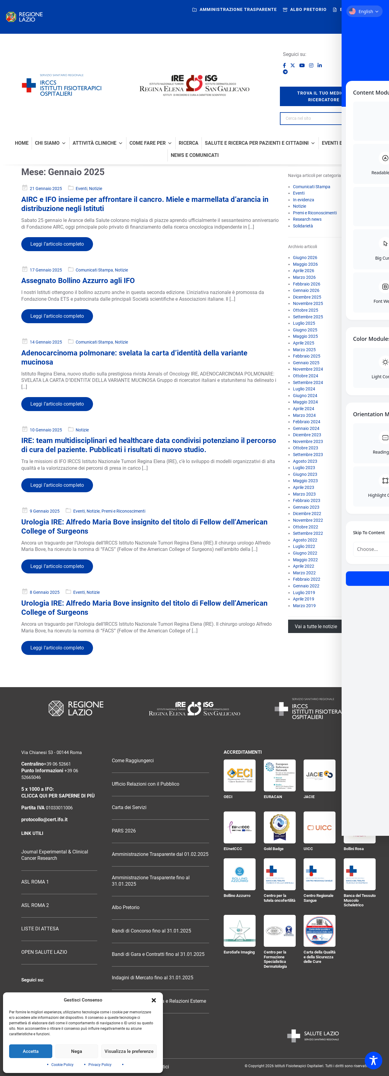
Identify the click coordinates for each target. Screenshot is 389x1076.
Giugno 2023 (305, 474)
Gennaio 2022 (306, 585)
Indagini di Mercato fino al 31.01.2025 (152, 978)
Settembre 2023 (308, 454)
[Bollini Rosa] (360, 827)
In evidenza (303, 199)
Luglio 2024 (304, 388)
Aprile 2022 (303, 566)
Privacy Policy (100, 1065)
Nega (76, 1051)
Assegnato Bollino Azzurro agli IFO (78, 280)
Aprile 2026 (303, 270)
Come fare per (150, 143)
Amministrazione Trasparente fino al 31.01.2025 (151, 881)
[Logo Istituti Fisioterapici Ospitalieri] (194, 708)
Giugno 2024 (305, 395)
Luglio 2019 (304, 592)
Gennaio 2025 (306, 362)
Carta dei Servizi (129, 807)
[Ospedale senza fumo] (353, 63)
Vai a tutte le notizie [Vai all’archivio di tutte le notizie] (316, 626)
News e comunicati (195, 155)
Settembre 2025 (308, 316)
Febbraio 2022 (306, 579)
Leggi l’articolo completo (57, 244)
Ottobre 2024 (305, 375)
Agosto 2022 (305, 540)
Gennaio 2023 (306, 507)
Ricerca (188, 143)
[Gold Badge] (280, 827)
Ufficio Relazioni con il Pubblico (145, 784)
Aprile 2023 (303, 487)
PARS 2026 (124, 831)
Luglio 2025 (304, 323)
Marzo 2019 (304, 605)
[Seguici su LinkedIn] (320, 65)
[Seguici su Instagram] (312, 65)
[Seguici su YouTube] (302, 65)
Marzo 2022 (304, 572)
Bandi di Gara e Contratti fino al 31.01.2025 (158, 954)
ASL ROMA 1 (35, 882)
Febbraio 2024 (306, 421)
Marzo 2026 (304, 277)
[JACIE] (320, 775)
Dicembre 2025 (307, 297)
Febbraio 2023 (306, 500)
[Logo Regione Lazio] (76, 708)
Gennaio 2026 (306, 290)
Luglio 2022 (304, 546)
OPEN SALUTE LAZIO (44, 952)
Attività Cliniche (98, 143)
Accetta (31, 1051)
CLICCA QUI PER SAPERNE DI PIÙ (58, 796)
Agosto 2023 (305, 461)
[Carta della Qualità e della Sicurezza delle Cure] (320, 931)
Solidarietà (303, 225)
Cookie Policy (62, 1065)
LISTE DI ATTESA (40, 929)
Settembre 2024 (308, 382)
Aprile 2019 (303, 599)
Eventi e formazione (348, 143)
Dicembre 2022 (307, 513)
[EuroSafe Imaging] (240, 931)
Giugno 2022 (305, 553)
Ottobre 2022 (305, 526)
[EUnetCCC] (240, 827)
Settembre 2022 (308, 533)
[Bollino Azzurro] (240, 874)
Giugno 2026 (305, 257)
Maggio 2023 (305, 480)
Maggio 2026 (305, 264)
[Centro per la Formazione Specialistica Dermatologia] (280, 931)
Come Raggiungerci (133, 760)
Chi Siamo (50, 143)
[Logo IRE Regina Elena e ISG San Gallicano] (194, 85)
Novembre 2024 (308, 369)
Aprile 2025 (303, 343)
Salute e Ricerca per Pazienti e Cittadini (260, 143)
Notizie (95, 188)
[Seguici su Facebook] (285, 65)
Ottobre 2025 (305, 310)
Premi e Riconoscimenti (123, 511)
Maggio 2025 (305, 336)
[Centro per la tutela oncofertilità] (280, 874)
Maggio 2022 (305, 559)
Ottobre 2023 (305, 447)
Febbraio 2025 (306, 356)
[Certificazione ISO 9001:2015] (360, 775)
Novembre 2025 (308, 303)
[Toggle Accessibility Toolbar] (373, 1060)
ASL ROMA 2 (35, 905)
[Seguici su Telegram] (285, 72)
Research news (307, 219)
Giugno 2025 (305, 329)
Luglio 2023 (304, 467)
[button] (154, 1000)
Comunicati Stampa (94, 270)
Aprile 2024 (303, 408)
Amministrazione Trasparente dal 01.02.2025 (160, 854)
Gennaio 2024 (306, 428)
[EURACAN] (280, 775)
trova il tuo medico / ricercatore (323, 96)
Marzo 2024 (304, 415)
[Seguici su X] (293, 65)
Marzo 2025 (304, 349)
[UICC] (320, 827)
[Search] (360, 118)
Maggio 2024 (305, 402)
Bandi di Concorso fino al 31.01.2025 (151, 931)
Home (22, 143)
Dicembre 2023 (307, 434)
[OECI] (240, 775)
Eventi (81, 188)
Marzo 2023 (304, 494)
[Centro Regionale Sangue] (320, 874)
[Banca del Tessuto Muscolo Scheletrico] (360, 874)
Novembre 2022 (308, 520)
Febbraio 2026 (306, 284)
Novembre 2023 (308, 441)
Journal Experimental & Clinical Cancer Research (54, 855)
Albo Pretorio (125, 907)
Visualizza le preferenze (129, 1051)
